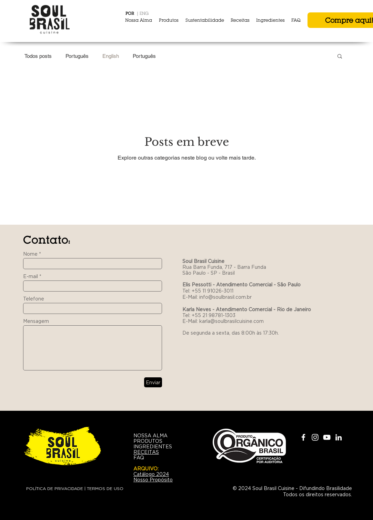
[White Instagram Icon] (315, 437)
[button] (339, 56)
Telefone (33, 298)
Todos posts (38, 56)
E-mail (30, 276)
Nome (30, 254)
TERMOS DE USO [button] (105, 488)
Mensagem (36, 321)
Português (77, 56)
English (110, 56)
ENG (144, 13)
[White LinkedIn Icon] (338, 437)
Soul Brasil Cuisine (204, 261)
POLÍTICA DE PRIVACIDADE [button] (54, 488)
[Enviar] (153, 382)
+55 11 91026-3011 (212, 291)
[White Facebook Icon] (303, 437)
